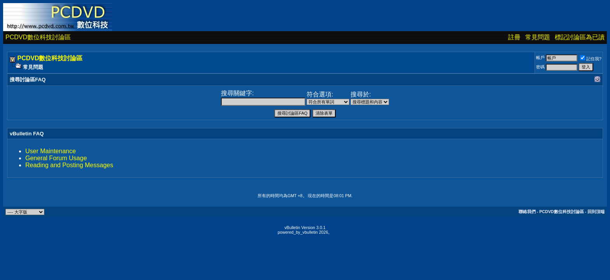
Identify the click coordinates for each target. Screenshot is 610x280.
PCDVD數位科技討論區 (38, 37)
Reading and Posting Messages (69, 165)
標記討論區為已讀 (580, 37)
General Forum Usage (56, 158)
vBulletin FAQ (27, 133)
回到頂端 (596, 211)
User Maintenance (50, 151)
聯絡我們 (527, 211)
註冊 (514, 37)
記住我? (590, 58)
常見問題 (537, 37)
